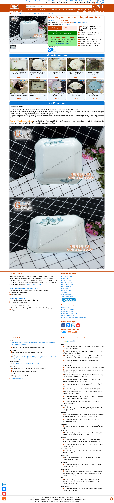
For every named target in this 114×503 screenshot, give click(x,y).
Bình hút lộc (61, 9)
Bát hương (54, 9)
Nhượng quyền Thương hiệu (89, 1)
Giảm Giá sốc (66, 24)
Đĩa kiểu (31, 14)
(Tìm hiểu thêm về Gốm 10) (33, 284)
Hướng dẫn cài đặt (62, 43)
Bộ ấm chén (29, 9)
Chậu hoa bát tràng (66, 294)
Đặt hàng (55, 28)
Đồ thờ (48, 9)
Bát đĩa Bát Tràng (23, 14)
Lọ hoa (87, 9)
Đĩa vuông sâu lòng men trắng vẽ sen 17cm (46, 14)
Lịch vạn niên (100, 11)
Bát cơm (42, 9)
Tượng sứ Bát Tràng (67, 296)
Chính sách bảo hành (45, 1)
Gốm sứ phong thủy (67, 284)
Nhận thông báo (99, 3)
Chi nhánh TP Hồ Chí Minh (17, 298)
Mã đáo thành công (71, 9)
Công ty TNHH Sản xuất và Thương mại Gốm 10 (24, 288)
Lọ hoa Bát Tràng (66, 290)
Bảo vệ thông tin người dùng (60, 1)
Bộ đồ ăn (36, 9)
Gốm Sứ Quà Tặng (66, 282)
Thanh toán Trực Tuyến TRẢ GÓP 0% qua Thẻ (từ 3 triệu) (62, 33)
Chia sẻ (84, 22)
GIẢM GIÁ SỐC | (82, 11)
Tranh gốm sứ (65, 292)
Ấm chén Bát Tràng (66, 276)
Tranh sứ (92, 9)
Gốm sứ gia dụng (66, 286)
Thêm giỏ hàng (69, 28)
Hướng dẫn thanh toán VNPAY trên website (73, 317)
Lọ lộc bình (81, 9)
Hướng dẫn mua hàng (32, 1)
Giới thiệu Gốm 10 (74, 1)
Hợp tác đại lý (65, 307)
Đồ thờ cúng (64, 278)
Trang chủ (13, 14)
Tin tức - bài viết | (92, 11)
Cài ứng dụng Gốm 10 (67, 315)
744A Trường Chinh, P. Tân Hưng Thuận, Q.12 (25, 363)
